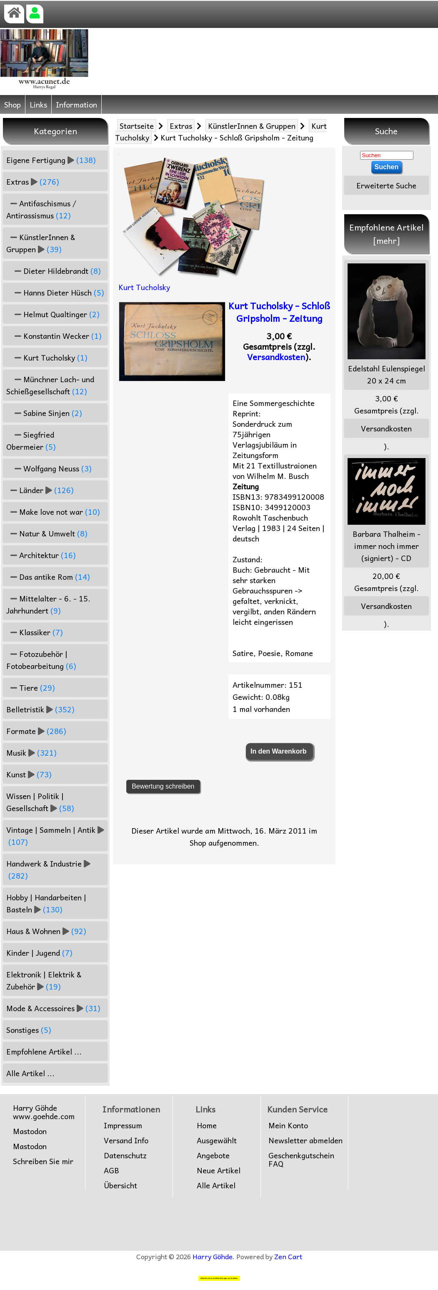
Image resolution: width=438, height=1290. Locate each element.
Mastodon (30, 1131)
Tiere (30, 687)
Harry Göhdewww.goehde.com (44, 1112)
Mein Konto (288, 1125)
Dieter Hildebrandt (53, 271)
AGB (111, 1170)
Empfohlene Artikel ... (44, 1051)
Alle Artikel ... (30, 1073)
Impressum (123, 1125)
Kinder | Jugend (39, 953)
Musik (31, 752)
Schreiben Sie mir (43, 1161)
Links (38, 104)
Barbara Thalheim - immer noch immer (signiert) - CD (386, 511)
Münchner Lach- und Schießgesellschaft (50, 385)
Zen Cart (288, 1256)
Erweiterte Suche (386, 185)
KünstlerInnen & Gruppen (251, 126)
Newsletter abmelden (305, 1140)
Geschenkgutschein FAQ (301, 1159)
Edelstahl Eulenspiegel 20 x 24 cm (386, 324)
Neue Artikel (218, 1170)
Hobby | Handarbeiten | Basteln (46, 903)
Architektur (41, 555)
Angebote (213, 1155)
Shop (12, 104)
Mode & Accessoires (53, 1008)
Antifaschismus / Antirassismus (41, 209)
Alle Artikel (216, 1185)
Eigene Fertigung (51, 160)
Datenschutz (125, 1155)
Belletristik (40, 709)
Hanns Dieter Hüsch (55, 292)
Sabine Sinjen (44, 413)
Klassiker (34, 632)
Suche (386, 131)
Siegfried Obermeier (31, 440)
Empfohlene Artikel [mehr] (386, 233)
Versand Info (126, 1140)
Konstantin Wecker (54, 336)
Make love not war (53, 512)
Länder (40, 490)
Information (76, 104)
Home (207, 1125)
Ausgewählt (217, 1140)
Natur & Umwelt (47, 533)
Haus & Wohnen (46, 931)
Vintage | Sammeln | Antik (55, 836)
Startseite (137, 126)
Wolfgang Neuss (49, 468)
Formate (36, 731)
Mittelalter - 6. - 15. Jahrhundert (48, 604)
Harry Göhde (213, 1256)
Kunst (29, 774)
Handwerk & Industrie (48, 869)
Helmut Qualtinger (53, 314)
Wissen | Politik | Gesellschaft (40, 802)
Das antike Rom (48, 577)
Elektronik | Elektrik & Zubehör (43, 980)
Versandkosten (276, 356)
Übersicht (120, 1185)
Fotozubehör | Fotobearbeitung (41, 660)
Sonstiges (28, 1030)
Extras (181, 126)
